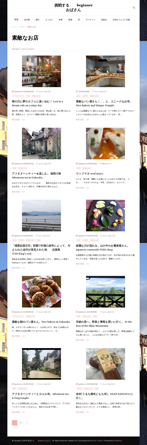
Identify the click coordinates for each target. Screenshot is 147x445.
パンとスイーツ (18, 96)
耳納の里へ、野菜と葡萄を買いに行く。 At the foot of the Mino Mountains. (104, 324)
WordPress (117, 441)
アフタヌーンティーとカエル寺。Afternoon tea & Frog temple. (40, 396)
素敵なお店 (36, 96)
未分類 (27, 19)
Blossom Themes (96, 441)
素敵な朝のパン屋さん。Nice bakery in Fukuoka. (41, 322)
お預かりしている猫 (121, 19)
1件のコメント (107, 163)
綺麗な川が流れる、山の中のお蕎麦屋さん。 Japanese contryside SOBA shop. (103, 248)
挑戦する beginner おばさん (73, 8)
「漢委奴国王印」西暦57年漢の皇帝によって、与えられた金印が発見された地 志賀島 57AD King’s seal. (41, 250)
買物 (38, 240)
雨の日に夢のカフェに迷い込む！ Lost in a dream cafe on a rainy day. (37, 104)
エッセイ (49, 19)
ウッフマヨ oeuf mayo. (90, 174)
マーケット (90, 19)
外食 (61, 19)
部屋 (70, 19)
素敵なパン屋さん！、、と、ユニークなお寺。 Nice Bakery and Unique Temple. (104, 104)
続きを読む (16, 119)
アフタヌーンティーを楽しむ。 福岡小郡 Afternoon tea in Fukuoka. (36, 176)
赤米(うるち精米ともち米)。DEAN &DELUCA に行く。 (104, 396)
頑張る (104, 19)
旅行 (37, 19)
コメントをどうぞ (45, 91)
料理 (16, 19)
